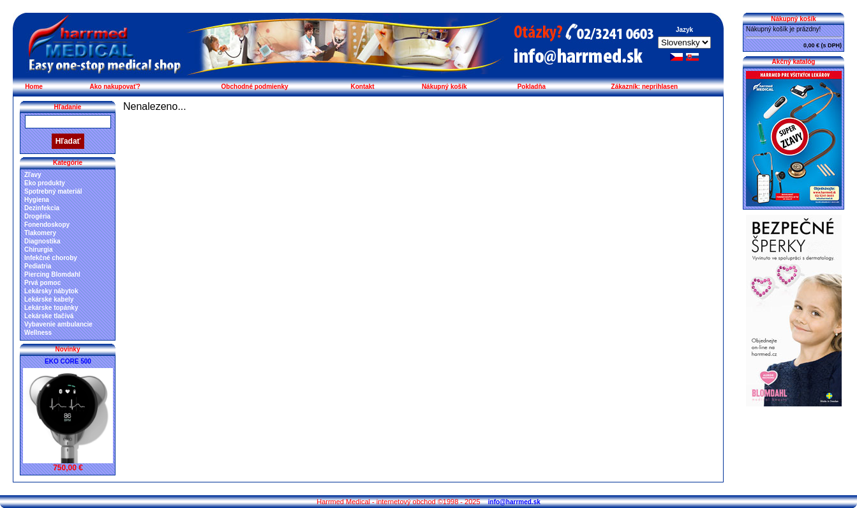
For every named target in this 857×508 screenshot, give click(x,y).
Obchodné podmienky (254, 86)
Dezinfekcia (41, 208)
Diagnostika (42, 241)
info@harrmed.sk (514, 501)
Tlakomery (40, 232)
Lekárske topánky (51, 307)
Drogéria (37, 216)
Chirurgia (38, 249)
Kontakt (362, 86)
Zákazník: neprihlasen (644, 86)
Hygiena (36, 199)
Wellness (38, 332)
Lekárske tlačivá (48, 315)
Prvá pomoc (42, 282)
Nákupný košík (444, 86)
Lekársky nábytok (51, 291)
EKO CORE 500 (68, 361)
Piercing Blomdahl (52, 274)
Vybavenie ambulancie (58, 324)
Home (34, 86)
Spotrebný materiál (53, 191)
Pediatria (37, 266)
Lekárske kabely (48, 299)
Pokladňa (532, 86)
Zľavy (32, 174)
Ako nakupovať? (115, 86)
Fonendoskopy (47, 224)
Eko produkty (44, 183)
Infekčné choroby (50, 257)
